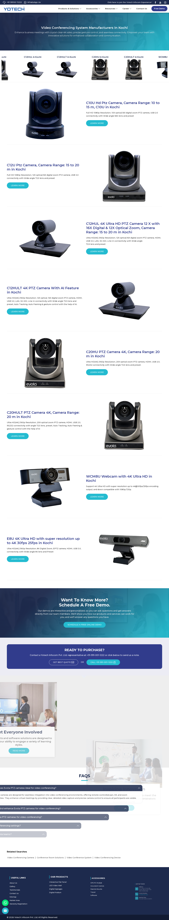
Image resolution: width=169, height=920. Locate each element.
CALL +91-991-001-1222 (105, 663)
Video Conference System (79, 857)
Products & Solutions (69, 9)
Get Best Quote (65, 663)
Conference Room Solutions (50, 857)
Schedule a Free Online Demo (84, 626)
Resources (111, 9)
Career (127, 9)
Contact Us (141, 9)
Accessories (93, 9)
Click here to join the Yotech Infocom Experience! (129, 2)
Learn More (97, 124)
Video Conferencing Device (107, 857)
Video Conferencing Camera (20, 857)
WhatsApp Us (32, 2)
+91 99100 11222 (12, 2)
